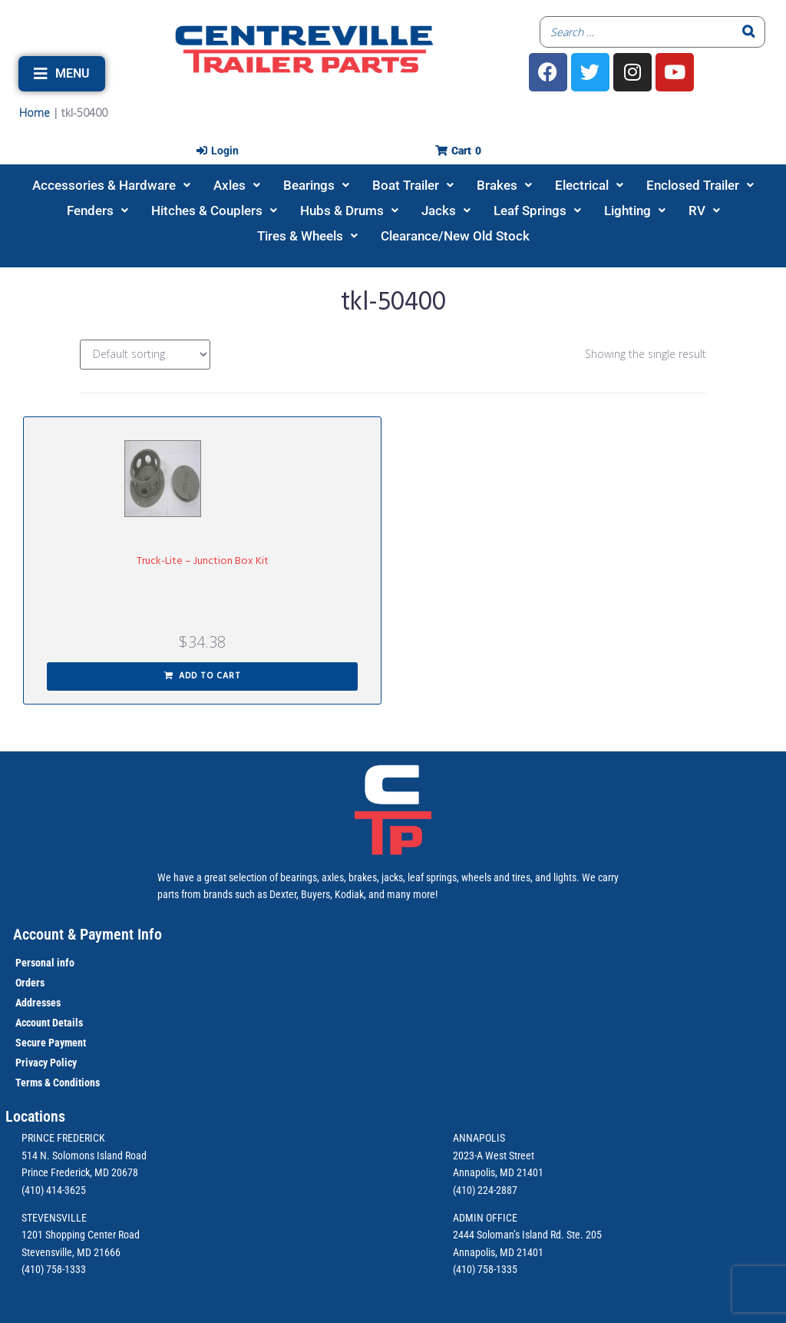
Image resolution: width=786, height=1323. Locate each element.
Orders (30, 982)
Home (34, 112)
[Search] (749, 32)
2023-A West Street (493, 1155)
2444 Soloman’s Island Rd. (508, 1234)
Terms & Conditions (57, 1082)
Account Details (49, 1022)
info (64, 963)
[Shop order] (145, 355)
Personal (34, 963)
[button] (61, 73)
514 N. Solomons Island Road (84, 1155)
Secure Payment (50, 1042)
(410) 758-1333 (53, 1269)
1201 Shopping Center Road (80, 1234)
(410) (464, 1269)
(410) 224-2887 (485, 1190)
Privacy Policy (46, 1062)
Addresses (38, 1002)
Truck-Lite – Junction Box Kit (203, 561)
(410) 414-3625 (53, 1190)
